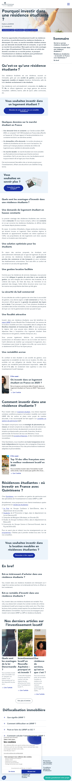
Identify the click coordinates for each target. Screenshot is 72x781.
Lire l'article (15, 392)
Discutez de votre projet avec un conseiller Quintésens (24, 110)
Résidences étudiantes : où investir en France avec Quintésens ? (62, 56)
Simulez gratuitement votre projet (57, 778)
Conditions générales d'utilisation (47, 768)
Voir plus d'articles (24, 699)
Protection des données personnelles (47, 761)
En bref (56, 60)
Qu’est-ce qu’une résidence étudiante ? (61, 44)
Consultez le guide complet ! (13, 188)
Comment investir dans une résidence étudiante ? (62, 49)
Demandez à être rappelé (24, 554)
